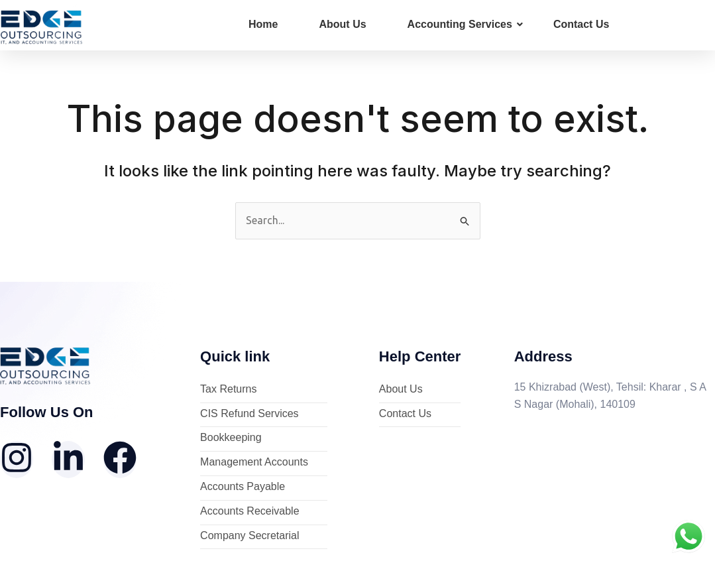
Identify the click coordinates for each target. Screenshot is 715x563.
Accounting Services (465, 24)
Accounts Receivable (249, 511)
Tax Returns (228, 389)
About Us (342, 24)
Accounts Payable (242, 487)
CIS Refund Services (249, 414)
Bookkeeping (231, 438)
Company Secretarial (249, 536)
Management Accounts (254, 462)
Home (263, 24)
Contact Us (581, 24)
